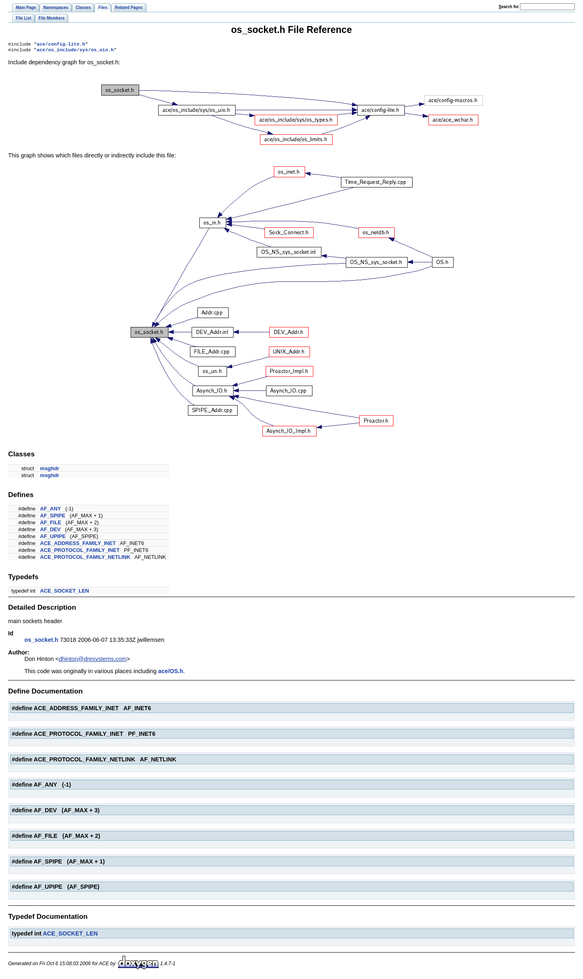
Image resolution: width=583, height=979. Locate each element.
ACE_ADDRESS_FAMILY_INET (78, 545)
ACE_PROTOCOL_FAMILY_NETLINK (85, 559)
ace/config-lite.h (61, 44)
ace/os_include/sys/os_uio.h (75, 51)
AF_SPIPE (53, 517)
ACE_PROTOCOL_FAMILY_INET (80, 552)
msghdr (49, 470)
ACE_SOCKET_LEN (64, 592)
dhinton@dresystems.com (93, 660)
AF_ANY (50, 510)
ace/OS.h (170, 672)
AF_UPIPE (53, 538)
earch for (509, 6)
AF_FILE (50, 524)
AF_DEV (50, 531)
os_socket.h (41, 641)
